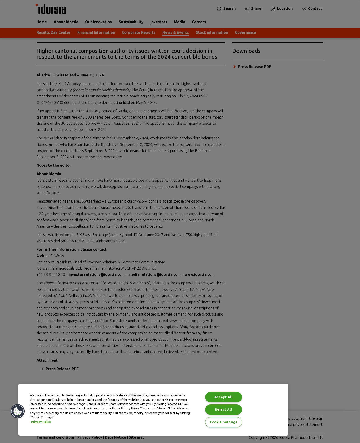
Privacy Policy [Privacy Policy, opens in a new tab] (41, 421)
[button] (17, 411)
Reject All (223, 409)
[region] (153, 410)
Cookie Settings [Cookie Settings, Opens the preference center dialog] (223, 422)
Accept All (223, 397)
